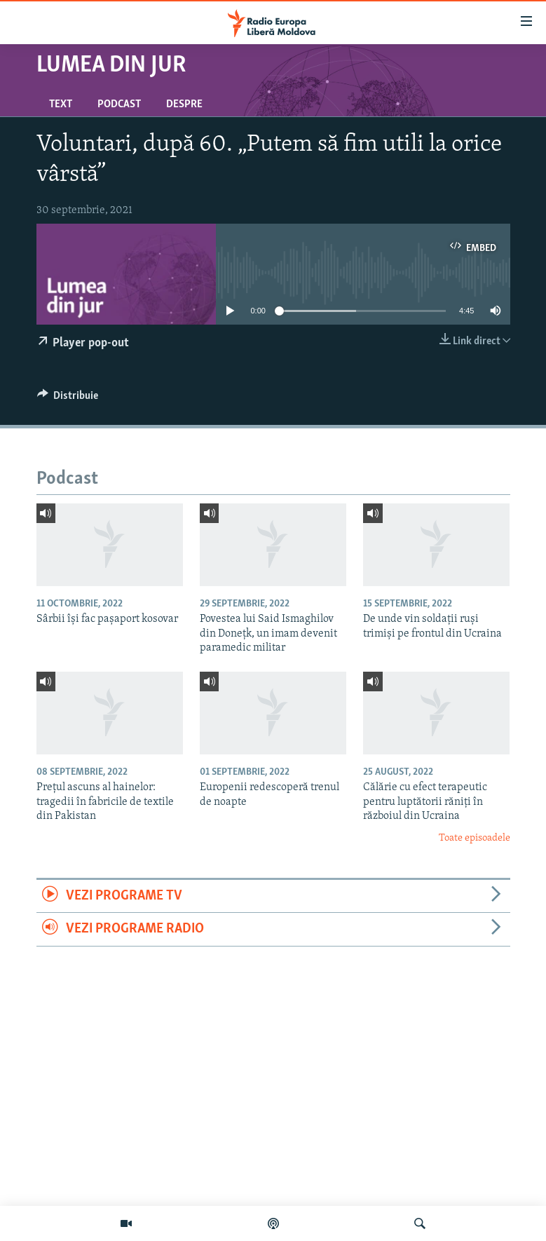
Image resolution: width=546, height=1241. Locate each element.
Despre (184, 104)
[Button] (68, 399)
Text (60, 104)
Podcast (119, 104)
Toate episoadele (474, 838)
